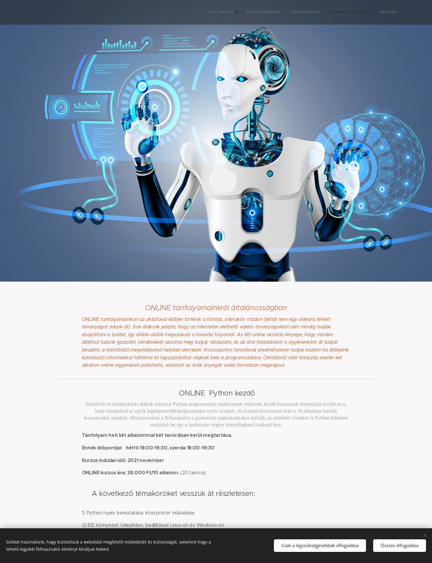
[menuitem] (357, 12)
